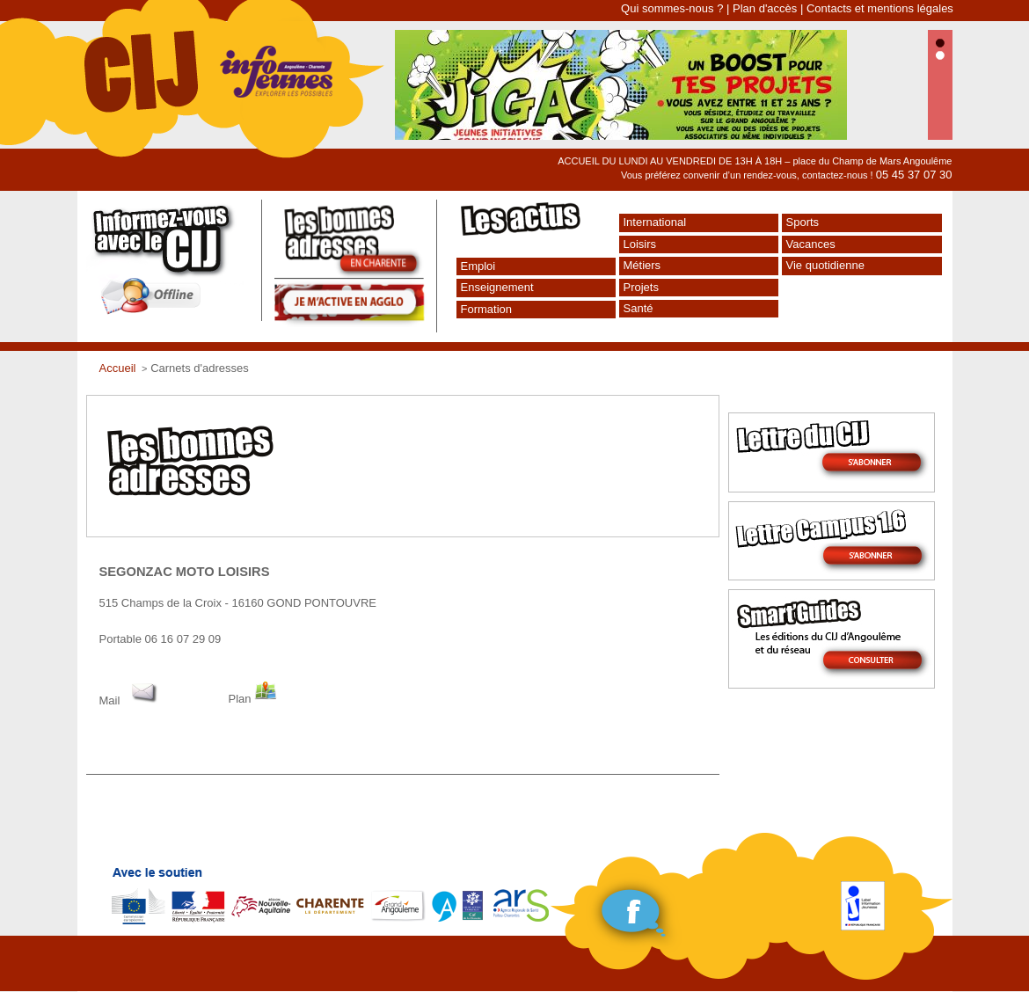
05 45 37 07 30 (914, 174)
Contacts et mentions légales (879, 8)
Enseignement (497, 287)
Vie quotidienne (825, 265)
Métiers (642, 265)
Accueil (117, 368)
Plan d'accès (765, 8)
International (655, 222)
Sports (803, 222)
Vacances (811, 244)
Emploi (478, 266)
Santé (638, 308)
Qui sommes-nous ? (672, 8)
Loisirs (640, 244)
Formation (487, 309)
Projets (641, 287)
